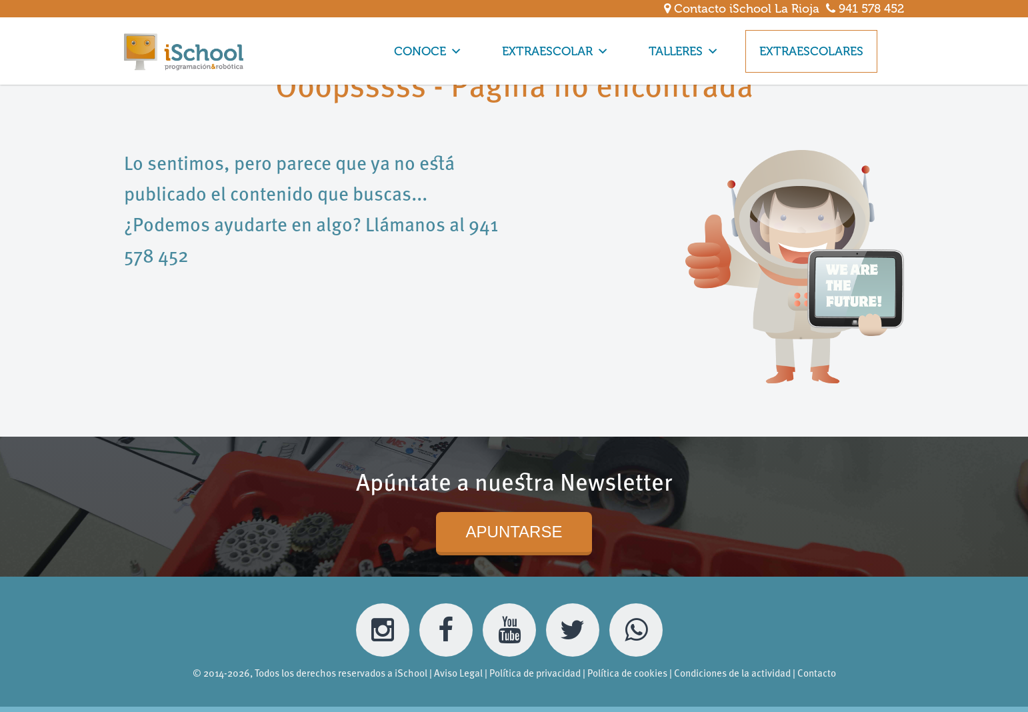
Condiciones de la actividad (732, 674)
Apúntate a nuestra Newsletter (514, 485)
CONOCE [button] (428, 51)
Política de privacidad (535, 674)
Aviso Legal (458, 674)
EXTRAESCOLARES (811, 51)
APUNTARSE (514, 532)
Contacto (816, 674)
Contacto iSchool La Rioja (741, 8)
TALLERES (684, 51)
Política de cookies (627, 674)
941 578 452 (865, 8)
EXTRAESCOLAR (555, 51)
